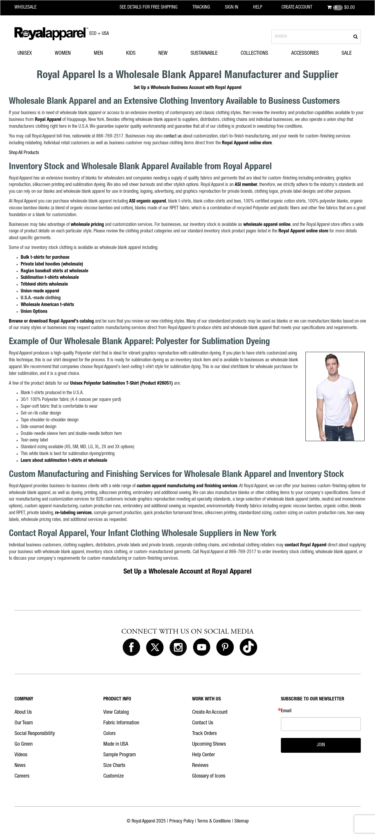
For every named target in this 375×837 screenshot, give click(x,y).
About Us (23, 712)
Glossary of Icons (208, 776)
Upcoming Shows (209, 744)
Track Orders (204, 733)
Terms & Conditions (214, 821)
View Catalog (116, 712)
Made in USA (115, 744)
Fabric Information (121, 723)
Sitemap (241, 821)
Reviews (200, 765)
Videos (21, 755)
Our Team (24, 723)
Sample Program (119, 755)
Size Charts (114, 765)
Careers (22, 776)
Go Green (24, 744)
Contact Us (202, 723)
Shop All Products (24, 153)
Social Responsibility (35, 733)
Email (286, 711)
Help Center (203, 755)
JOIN (321, 745)
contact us (173, 136)
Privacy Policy (181, 821)
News (20, 765)
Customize (113, 776)
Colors (109, 733)
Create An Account (210, 712)
